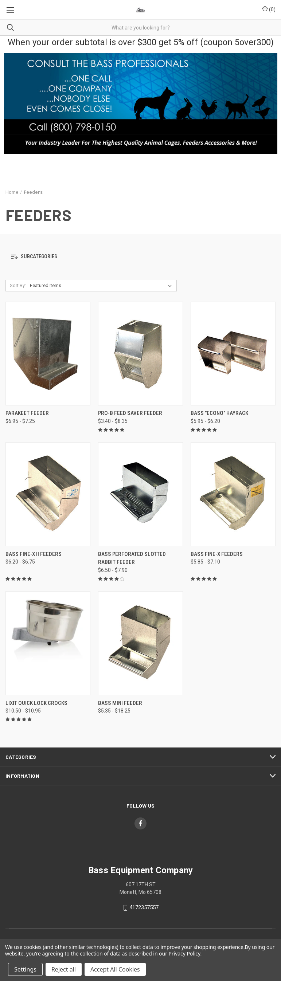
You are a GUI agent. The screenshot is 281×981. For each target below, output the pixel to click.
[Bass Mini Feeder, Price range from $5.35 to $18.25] (140, 643)
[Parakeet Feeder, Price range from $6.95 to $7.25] (48, 353)
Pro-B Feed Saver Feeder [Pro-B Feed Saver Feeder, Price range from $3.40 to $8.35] (130, 413)
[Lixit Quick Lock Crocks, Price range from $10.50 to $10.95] (48, 643)
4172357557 (144, 907)
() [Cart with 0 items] (269, 9)
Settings (25, 969)
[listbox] (102, 285)
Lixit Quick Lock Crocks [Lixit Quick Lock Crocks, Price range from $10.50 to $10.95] (36, 703)
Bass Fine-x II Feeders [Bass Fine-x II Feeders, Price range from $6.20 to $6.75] (33, 554)
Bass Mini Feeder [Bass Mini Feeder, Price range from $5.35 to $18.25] (120, 703)
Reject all (63, 969)
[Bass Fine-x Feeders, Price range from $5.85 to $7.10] (233, 494)
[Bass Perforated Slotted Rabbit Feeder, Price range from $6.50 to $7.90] (140, 494)
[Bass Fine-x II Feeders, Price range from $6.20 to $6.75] (48, 494)
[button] (140, 257)
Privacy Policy (184, 953)
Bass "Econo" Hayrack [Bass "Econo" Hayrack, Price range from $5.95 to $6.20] (219, 413)
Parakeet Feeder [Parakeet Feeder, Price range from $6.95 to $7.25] (27, 413)
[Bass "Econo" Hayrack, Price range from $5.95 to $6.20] (233, 353)
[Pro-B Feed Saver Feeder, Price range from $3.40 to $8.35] (140, 353)
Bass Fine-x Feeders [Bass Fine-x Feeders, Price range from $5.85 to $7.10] (217, 554)
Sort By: (18, 285)
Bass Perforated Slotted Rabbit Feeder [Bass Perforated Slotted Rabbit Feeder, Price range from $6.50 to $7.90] (132, 558)
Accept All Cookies (115, 969)
